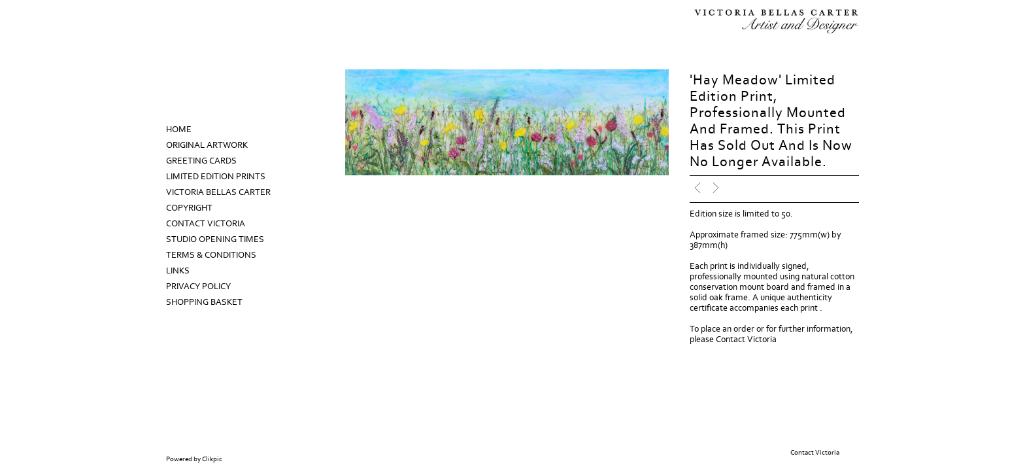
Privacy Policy (198, 286)
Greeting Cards (201, 161)
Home (179, 129)
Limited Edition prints (215, 176)
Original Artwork (207, 145)
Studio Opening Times (215, 239)
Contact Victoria (205, 223)
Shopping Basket (204, 302)
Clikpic (212, 459)
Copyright (189, 208)
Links (178, 271)
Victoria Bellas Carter (218, 192)
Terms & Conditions (211, 255)
